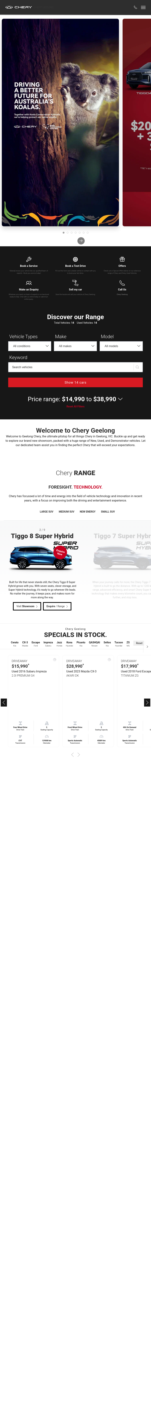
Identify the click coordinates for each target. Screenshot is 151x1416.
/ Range (57, 606)
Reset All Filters (75, 406)
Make (60, 336)
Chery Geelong (44, 7)
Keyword (18, 357)
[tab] (63, 233)
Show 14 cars (75, 382)
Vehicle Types (23, 336)
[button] (135, 7)
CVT (20, 741)
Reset (139, 643)
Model (107, 336)
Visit (27, 606)
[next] (81, 240)
